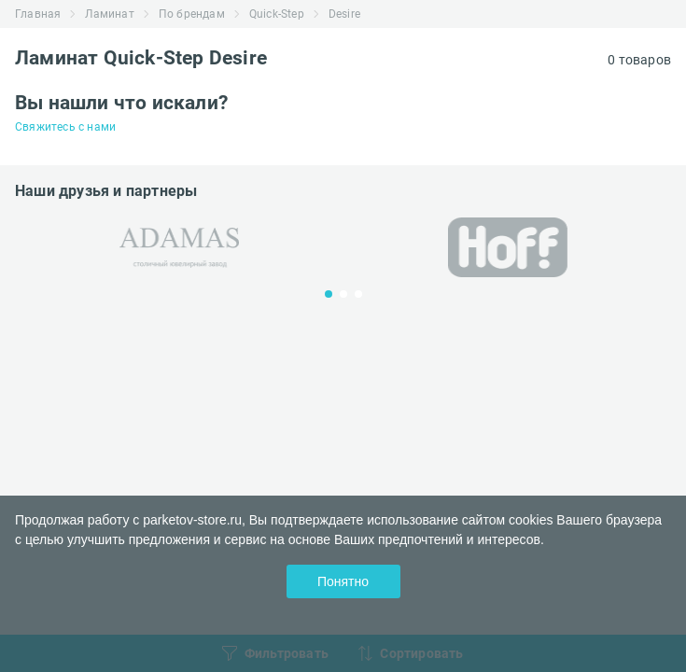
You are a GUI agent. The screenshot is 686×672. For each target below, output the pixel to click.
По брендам (192, 14)
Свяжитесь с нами (65, 126)
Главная (38, 14)
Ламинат (109, 14)
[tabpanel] (179, 248)
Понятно (343, 581)
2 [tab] (343, 294)
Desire (344, 14)
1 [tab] (328, 294)
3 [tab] (358, 294)
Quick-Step (276, 14)
